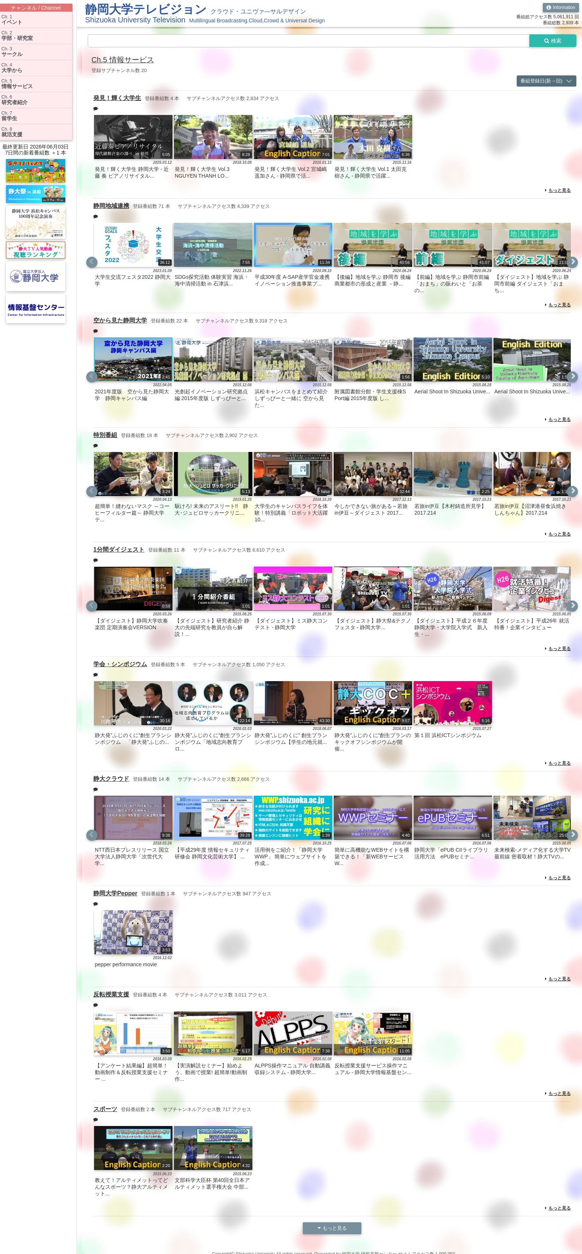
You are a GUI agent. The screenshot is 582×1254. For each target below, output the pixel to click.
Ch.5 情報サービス (122, 60)
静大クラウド (111, 776)
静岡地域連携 (111, 205)
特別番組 (105, 433)
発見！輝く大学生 (117, 97)
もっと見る (558, 190)
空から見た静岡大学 (120, 319)
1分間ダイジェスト (118, 548)
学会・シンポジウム (120, 662)
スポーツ (105, 1105)
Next (572, 261)
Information (561, 7)
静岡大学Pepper (115, 891)
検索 (552, 41)
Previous (91, 261)
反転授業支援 (111, 991)
